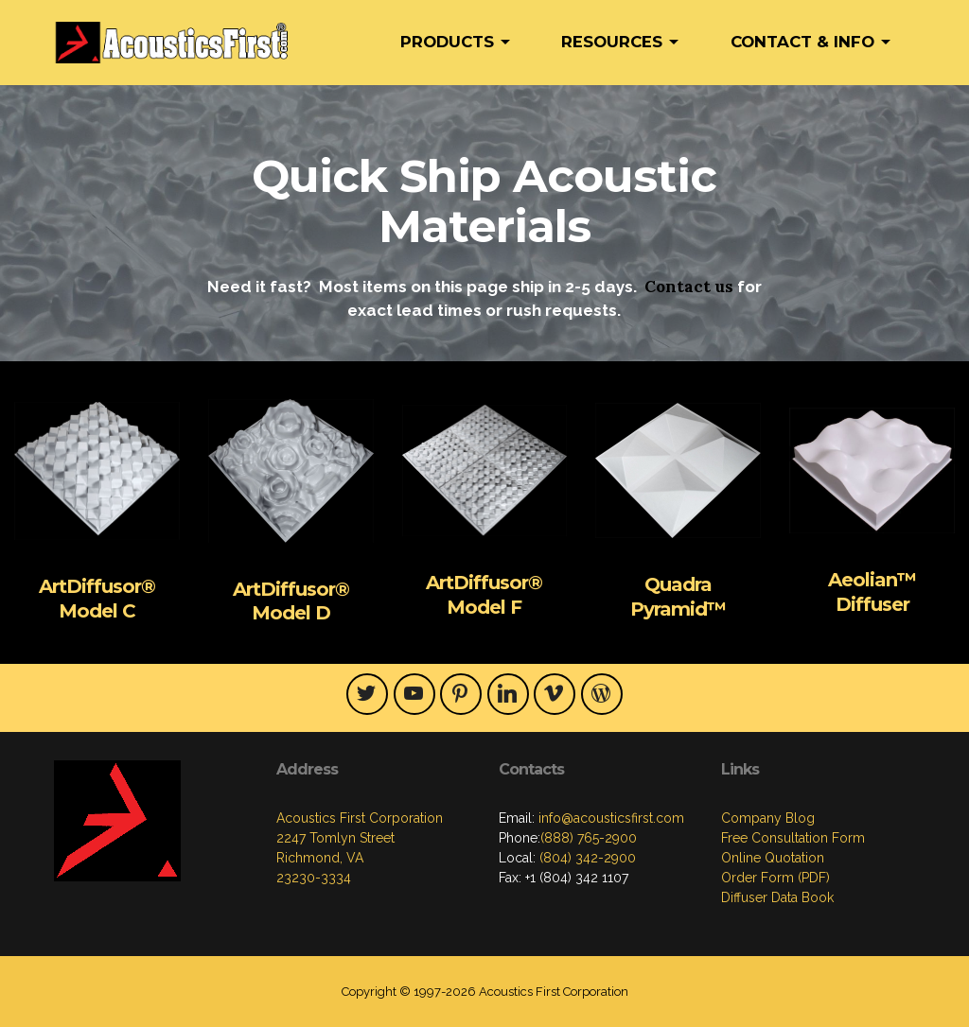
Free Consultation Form (793, 837)
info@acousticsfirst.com (609, 818)
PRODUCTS (447, 41)
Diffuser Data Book (777, 897)
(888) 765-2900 (588, 837)
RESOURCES (611, 41)
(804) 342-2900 (586, 857)
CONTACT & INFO (802, 41)
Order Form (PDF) (775, 877)
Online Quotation (772, 857)
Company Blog (768, 818)
